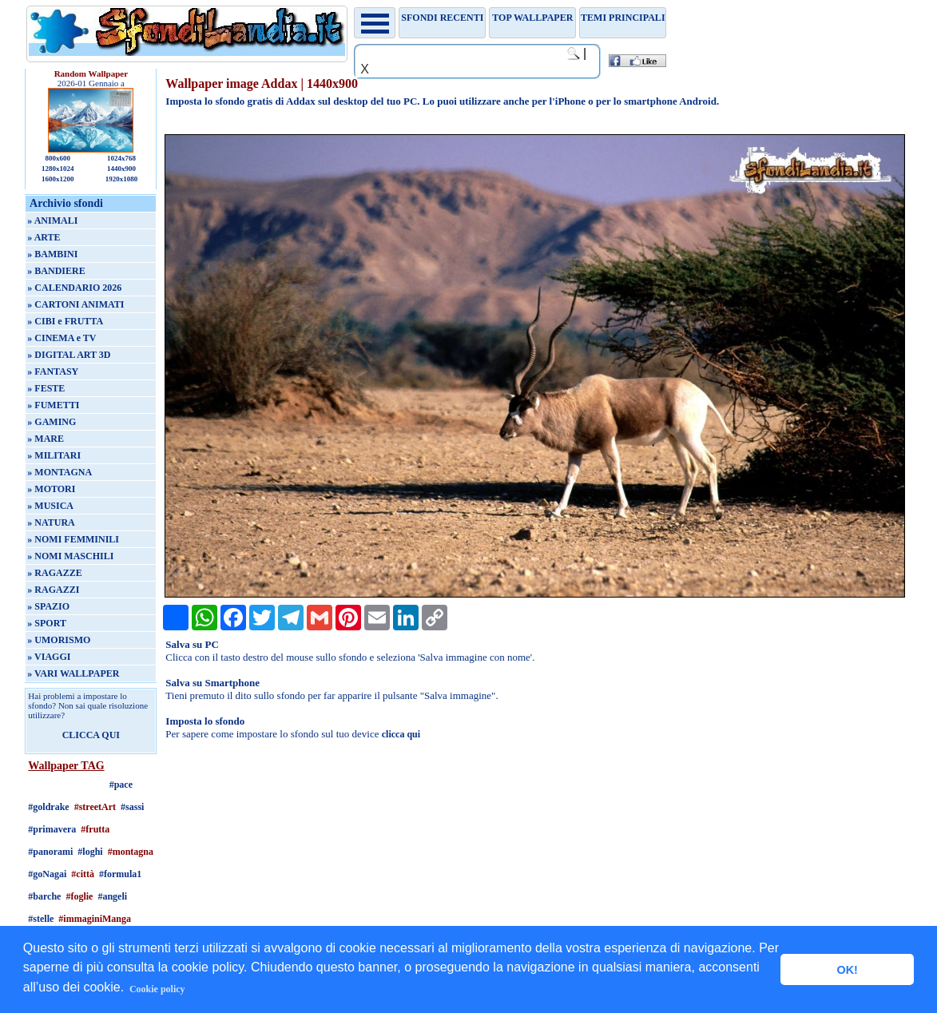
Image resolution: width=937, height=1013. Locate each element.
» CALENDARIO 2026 (74, 287)
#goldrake (48, 806)
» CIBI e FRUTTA (65, 321)
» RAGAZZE (54, 572)
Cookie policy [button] (157, 989)
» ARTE (43, 237)
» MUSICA (50, 505)
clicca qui (401, 734)
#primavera (52, 829)
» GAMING (51, 421)
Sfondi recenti (442, 17)
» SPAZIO (48, 606)
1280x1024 (58, 169)
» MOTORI (51, 489)
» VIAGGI (48, 656)
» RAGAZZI (53, 589)
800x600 (58, 158)
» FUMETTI (53, 405)
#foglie (79, 896)
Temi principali (623, 17)
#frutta (95, 829)
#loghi (89, 851)
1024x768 (121, 158)
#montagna (130, 851)
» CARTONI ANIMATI (75, 304)
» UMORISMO (58, 640)
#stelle (41, 918)
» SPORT (46, 623)
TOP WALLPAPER (532, 17)
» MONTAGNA (59, 472)
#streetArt (95, 806)
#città (82, 874)
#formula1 (120, 874)
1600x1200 (58, 179)
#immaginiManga (94, 918)
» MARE (45, 438)
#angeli (112, 896)
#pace (121, 784)
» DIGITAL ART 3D (68, 354)
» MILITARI (54, 455)
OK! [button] (846, 969)
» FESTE (46, 388)
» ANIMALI (52, 220)
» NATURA (50, 522)
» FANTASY (52, 371)
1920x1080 (121, 179)
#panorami (50, 851)
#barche (44, 896)
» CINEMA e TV (61, 338)
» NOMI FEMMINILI (73, 539)
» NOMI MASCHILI (70, 556)
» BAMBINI (52, 254)
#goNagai (47, 874)
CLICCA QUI (91, 735)
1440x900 (121, 169)
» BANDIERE (56, 270)
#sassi (132, 806)
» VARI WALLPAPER (73, 673)
